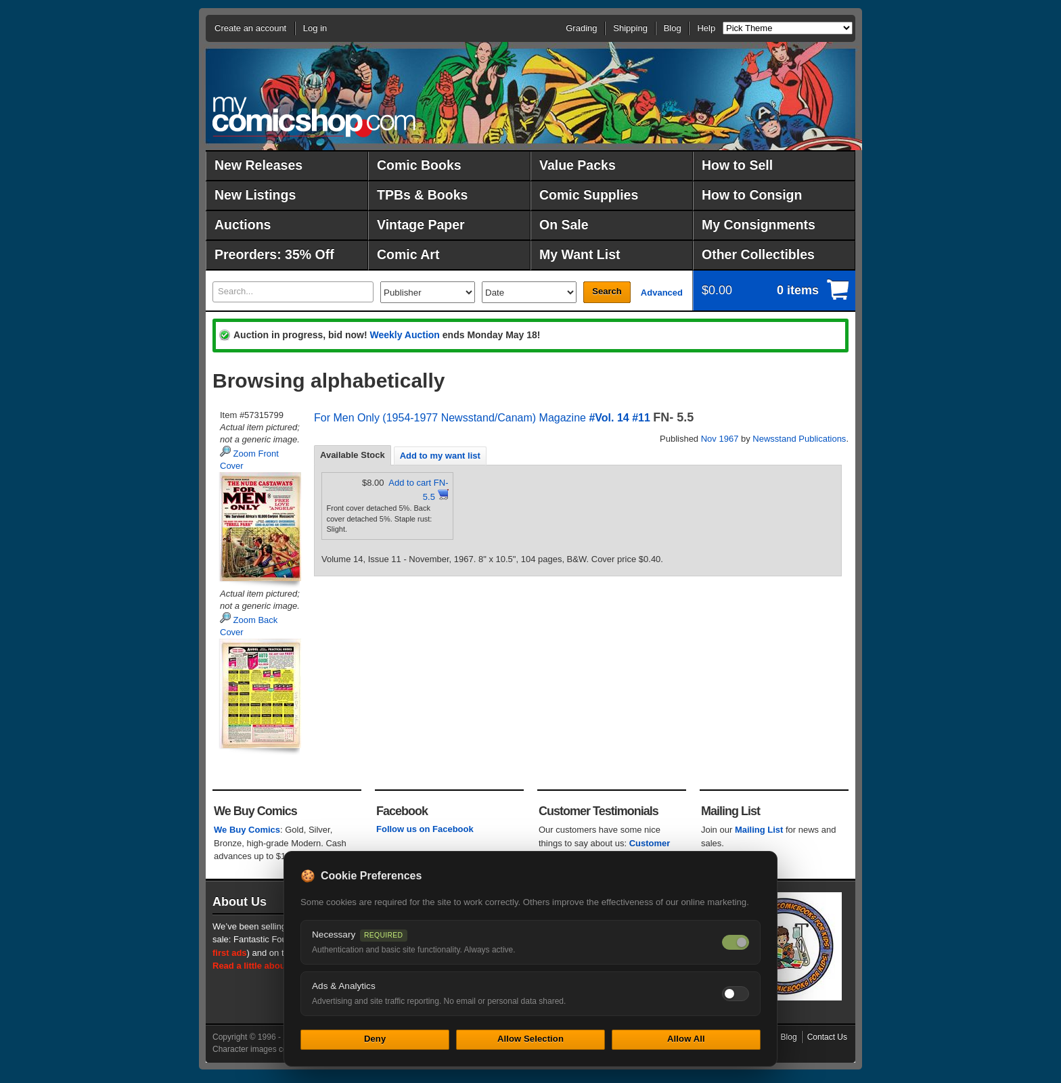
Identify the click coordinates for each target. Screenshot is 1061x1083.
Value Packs (577, 165)
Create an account (250, 28)
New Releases (258, 165)
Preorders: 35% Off (274, 254)
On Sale (564, 224)
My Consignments (758, 224)
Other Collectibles (758, 254)
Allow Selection (530, 1039)
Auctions (243, 224)
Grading (581, 28)
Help (706, 28)
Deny (375, 1039)
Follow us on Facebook (425, 829)
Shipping (630, 28)
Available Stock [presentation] (352, 455)
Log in (315, 28)
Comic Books (419, 165)
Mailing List (759, 830)
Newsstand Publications (799, 439)
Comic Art (408, 254)
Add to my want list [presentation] (440, 456)
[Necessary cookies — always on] (735, 942)
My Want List (579, 254)
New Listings (255, 194)
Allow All (686, 1039)
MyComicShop (313, 116)
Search (606, 291)
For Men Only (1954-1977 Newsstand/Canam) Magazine (450, 417)
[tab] (352, 455)
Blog (672, 28)
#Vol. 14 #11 (619, 417)
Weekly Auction (404, 334)
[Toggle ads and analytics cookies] (735, 993)
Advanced (662, 292)
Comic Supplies (588, 194)
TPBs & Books (422, 194)
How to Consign (752, 194)
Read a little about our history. (275, 966)
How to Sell (737, 165)
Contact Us (827, 1037)
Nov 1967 (720, 439)
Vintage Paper (421, 224)
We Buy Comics (247, 830)
